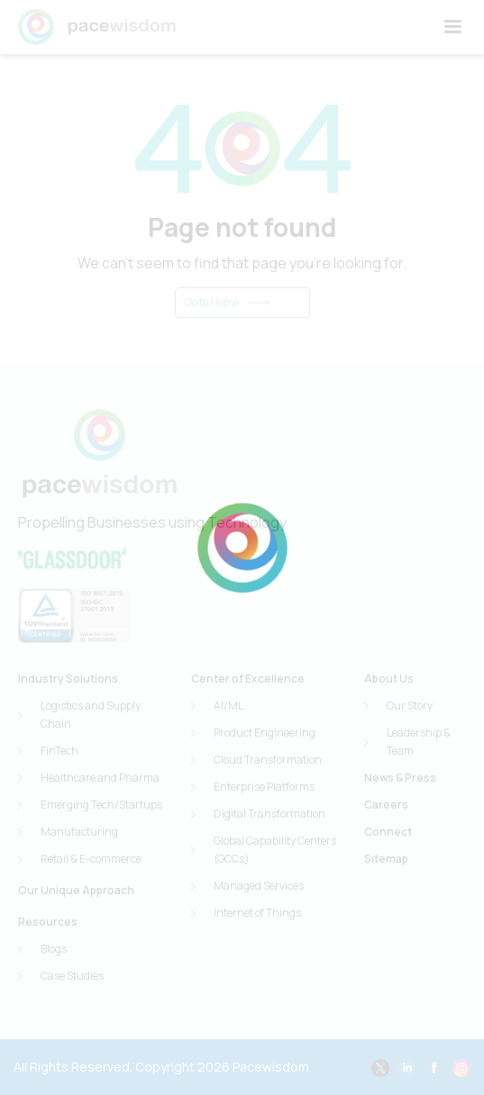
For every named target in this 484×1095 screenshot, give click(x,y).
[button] (452, 27)
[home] (97, 27)
